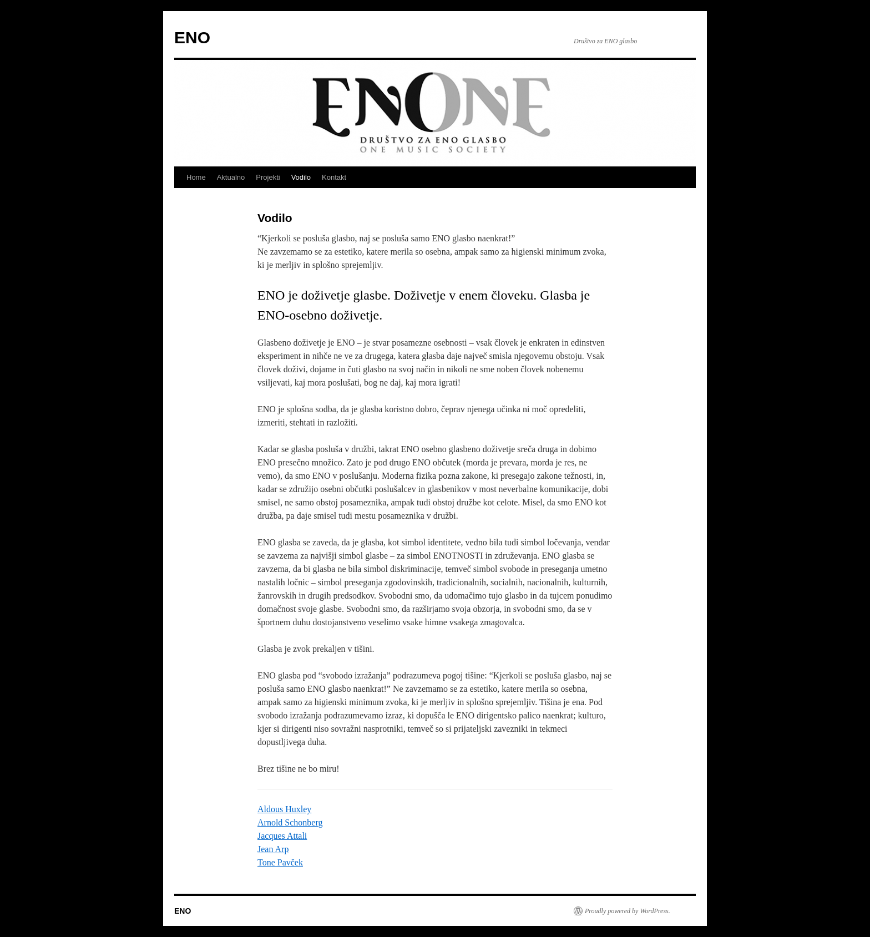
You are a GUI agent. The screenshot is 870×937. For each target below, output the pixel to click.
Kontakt (334, 177)
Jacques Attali (282, 835)
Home (196, 177)
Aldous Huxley (284, 809)
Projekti (268, 177)
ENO (192, 37)
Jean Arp (273, 849)
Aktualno (231, 177)
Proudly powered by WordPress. (627, 911)
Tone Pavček (280, 862)
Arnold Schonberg (289, 822)
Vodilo (301, 177)
